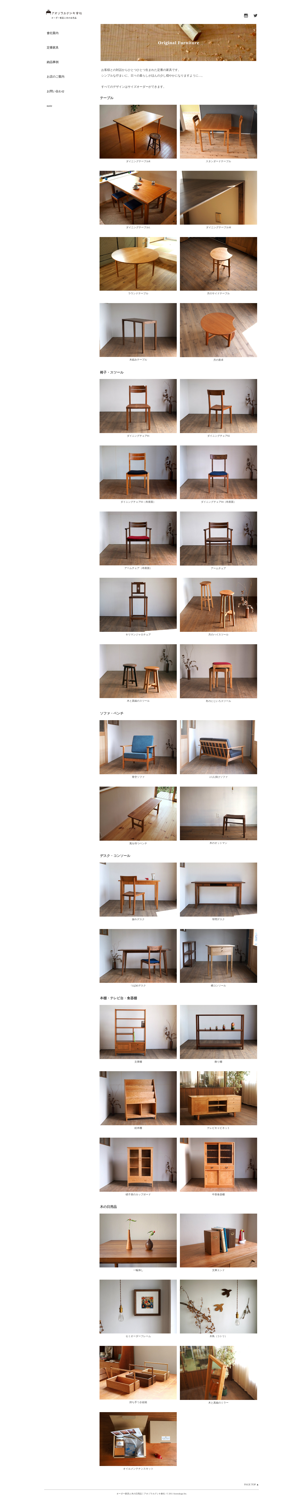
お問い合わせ (55, 91)
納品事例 (52, 62)
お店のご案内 (55, 76)
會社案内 (52, 33)
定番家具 (52, 47)
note (49, 105)
